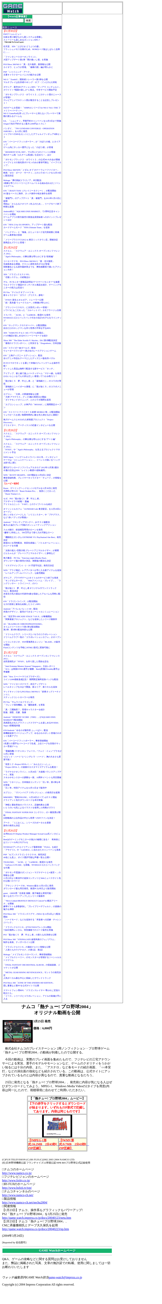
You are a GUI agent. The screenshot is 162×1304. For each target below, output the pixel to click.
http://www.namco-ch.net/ (17, 1195)
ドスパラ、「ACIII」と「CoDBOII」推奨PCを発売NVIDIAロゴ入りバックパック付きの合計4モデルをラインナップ (32, 318)
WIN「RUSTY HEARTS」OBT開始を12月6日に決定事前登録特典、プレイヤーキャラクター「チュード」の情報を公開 (32, 478)
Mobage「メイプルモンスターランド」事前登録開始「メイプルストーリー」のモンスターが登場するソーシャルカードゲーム (32, 957)
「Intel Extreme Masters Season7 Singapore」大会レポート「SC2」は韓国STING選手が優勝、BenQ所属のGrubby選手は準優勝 (31, 669)
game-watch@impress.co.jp (65, 1277)
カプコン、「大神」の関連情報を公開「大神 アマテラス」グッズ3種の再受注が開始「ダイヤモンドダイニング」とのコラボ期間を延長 (27, 397)
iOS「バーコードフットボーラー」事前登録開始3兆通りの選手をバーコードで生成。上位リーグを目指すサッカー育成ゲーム (31, 743)
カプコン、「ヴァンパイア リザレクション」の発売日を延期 (31, 792)
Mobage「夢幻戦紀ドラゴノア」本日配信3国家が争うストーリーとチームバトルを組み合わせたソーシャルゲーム (31, 183)
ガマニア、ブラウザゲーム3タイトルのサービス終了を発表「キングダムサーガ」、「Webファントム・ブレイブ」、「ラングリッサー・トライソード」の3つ (32, 580)
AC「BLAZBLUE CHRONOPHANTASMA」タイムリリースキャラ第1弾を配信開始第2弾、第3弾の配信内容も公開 (23, 627)
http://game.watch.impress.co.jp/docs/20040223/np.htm (35, 1229)
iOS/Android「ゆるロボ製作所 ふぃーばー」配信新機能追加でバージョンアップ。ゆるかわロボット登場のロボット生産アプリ (32, 733)
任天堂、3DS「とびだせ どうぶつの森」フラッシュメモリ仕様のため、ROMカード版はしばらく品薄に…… (31, 49)
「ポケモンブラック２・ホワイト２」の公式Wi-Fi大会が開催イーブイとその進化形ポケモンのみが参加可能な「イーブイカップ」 (32, 162)
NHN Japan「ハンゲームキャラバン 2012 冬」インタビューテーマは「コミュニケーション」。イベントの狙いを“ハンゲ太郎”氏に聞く (31, 460)
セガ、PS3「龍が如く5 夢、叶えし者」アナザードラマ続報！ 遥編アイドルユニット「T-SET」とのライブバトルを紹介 (27, 501)
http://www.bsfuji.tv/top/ (17, 1187)
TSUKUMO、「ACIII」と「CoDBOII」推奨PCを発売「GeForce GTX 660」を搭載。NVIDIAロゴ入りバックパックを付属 (31, 865)
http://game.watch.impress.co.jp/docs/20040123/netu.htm (36, 1217)
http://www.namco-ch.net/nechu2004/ (25, 1202)
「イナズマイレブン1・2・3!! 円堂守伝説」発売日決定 (28, 565)
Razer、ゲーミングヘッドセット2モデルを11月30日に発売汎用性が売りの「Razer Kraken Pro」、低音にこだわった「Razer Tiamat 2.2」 (30, 491)
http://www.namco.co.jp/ (17, 1173)
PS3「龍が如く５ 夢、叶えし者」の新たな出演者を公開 (29, 935)
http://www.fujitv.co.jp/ (16, 1180)
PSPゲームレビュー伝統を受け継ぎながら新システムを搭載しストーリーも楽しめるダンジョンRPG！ (23, 37)
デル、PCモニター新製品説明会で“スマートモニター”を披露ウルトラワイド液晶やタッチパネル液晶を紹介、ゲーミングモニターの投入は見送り (32, 285)
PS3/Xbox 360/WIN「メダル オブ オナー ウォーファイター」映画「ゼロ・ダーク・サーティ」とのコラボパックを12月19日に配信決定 (32, 173)
